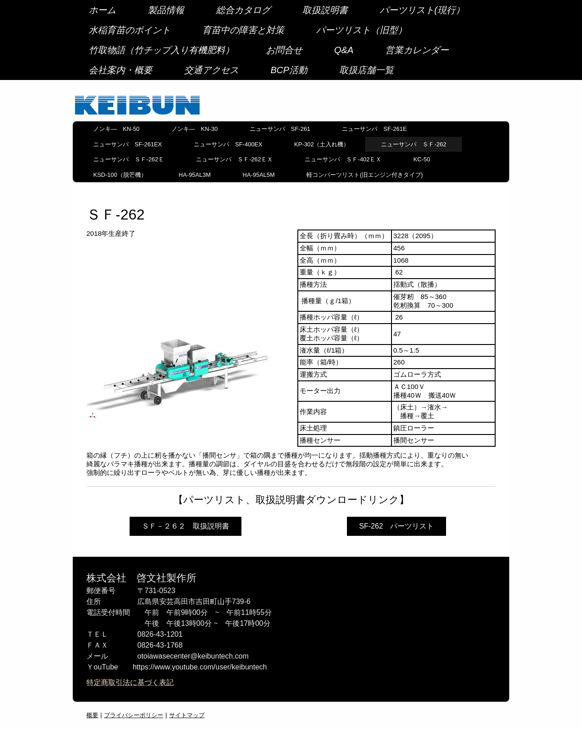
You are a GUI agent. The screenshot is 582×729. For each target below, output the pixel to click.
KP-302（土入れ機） (321, 144)
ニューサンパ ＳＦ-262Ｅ (128, 159)
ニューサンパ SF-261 (280, 128)
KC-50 (421, 159)
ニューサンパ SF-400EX (228, 144)
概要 (92, 715)
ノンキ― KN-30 (194, 128)
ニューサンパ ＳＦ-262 (413, 144)
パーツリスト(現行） (422, 10)
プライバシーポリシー (133, 715)
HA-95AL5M (259, 174)
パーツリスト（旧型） (361, 30)
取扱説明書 (325, 10)
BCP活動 (289, 70)
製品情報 (166, 10)
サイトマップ (187, 715)
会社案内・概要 (120, 70)
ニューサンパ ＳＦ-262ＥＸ (234, 159)
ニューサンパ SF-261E (374, 128)
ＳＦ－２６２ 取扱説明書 (185, 526)
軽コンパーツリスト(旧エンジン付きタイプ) (364, 174)
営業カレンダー (417, 50)
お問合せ (284, 50)
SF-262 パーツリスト (396, 526)
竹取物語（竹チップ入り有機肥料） (161, 50)
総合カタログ (243, 10)
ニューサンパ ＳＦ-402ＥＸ (343, 159)
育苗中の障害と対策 (243, 30)
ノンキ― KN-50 (116, 128)
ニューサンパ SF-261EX (127, 144)
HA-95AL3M (195, 174)
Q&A (343, 50)
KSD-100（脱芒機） (120, 174)
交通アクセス (211, 70)
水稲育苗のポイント (130, 30)
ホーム (102, 10)
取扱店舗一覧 (366, 70)
